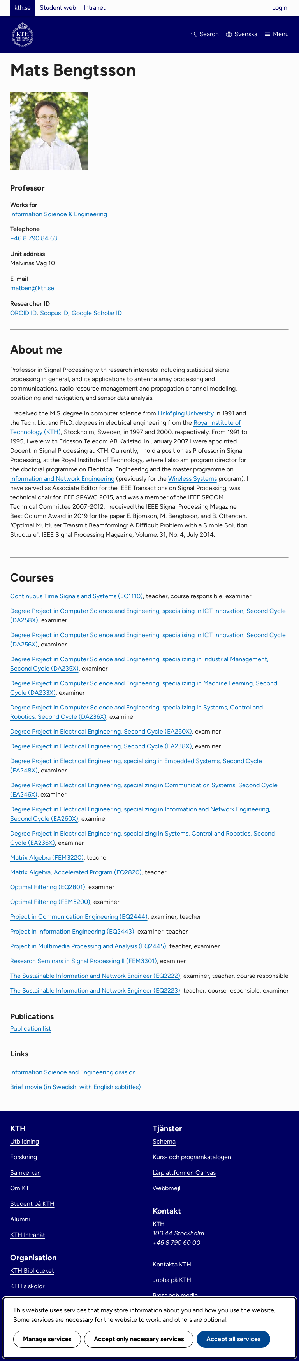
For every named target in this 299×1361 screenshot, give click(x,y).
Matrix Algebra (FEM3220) (47, 857)
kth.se (22, 7)
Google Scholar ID (97, 313)
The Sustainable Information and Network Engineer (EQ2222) (95, 975)
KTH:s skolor (27, 1286)
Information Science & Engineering (58, 214)
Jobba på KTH (172, 1280)
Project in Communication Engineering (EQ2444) (79, 916)
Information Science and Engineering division (73, 1072)
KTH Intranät (27, 1234)
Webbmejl (167, 1188)
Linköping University (186, 413)
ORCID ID (23, 313)
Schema (164, 1141)
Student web (58, 7)
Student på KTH (32, 1203)
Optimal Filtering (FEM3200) (50, 902)
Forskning (23, 1157)
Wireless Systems (192, 478)
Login (279, 7)
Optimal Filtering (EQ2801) (47, 887)
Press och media (175, 1295)
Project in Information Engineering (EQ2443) (72, 931)
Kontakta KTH (172, 1264)
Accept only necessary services (139, 1339)
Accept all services (233, 1339)
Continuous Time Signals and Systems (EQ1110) (76, 596)
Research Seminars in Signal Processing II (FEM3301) (83, 961)
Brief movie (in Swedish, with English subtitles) (75, 1087)
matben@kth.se (32, 288)
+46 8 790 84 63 (33, 238)
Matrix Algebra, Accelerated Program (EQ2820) (76, 872)
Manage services (47, 1339)
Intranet (95, 7)
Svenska (245, 34)
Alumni (20, 1219)
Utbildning (24, 1141)
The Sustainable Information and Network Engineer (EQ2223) (95, 990)
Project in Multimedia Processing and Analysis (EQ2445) (88, 946)
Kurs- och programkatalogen (192, 1157)
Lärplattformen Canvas (184, 1172)
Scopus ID (54, 313)
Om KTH (22, 1188)
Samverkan (25, 1172)
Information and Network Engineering (62, 478)
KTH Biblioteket (32, 1270)
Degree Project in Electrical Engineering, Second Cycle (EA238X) (101, 746)
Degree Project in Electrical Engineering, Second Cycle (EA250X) (101, 731)
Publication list (30, 1028)
